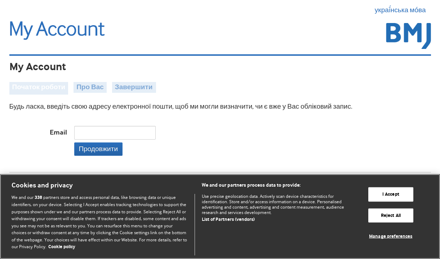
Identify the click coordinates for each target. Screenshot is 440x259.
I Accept (390, 194)
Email (58, 132)
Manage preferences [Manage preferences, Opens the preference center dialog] (390, 236)
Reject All (391, 215)
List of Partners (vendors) (228, 219)
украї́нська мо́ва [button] (403, 10)
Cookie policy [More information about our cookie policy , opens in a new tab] (61, 247)
